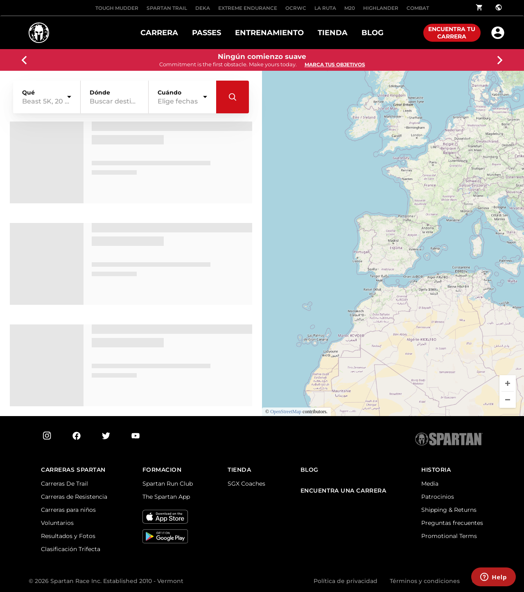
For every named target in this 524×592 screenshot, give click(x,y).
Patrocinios (437, 496)
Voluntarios (57, 523)
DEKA (202, 8)
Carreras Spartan (73, 469)
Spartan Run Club (167, 483)
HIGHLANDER (380, 8)
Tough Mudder (116, 8)
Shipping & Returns (449, 509)
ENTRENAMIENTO (269, 32)
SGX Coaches (246, 483)
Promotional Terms (449, 536)
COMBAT (418, 8)
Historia (436, 469)
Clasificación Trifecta (70, 549)
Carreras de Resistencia (74, 496)
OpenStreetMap (285, 411)
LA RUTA (325, 8)
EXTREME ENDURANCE (247, 8)
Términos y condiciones (425, 581)
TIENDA (333, 32)
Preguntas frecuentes (452, 523)
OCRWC (295, 8)
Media (429, 483)
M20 (349, 8)
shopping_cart (479, 7)
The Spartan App (166, 496)
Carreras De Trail (64, 483)
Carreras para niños (68, 509)
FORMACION (162, 469)
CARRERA (159, 32)
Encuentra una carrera (343, 490)
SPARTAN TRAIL (167, 8)
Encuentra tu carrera (451, 32)
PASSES (206, 32)
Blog (309, 469)
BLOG (372, 32)
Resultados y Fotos (68, 536)
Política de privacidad (345, 581)
